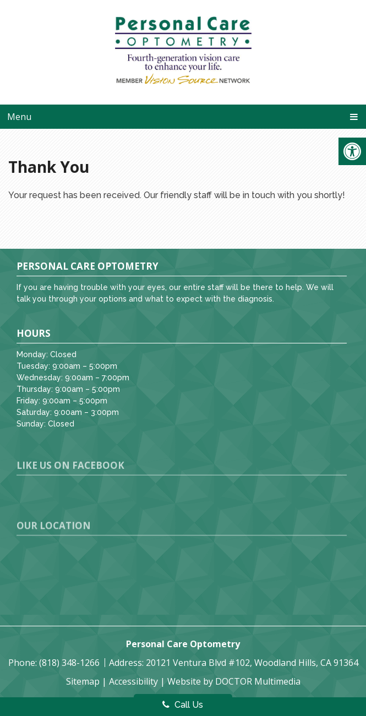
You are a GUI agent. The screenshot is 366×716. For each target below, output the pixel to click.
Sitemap (83, 681)
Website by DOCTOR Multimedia (234, 681)
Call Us (182, 704)
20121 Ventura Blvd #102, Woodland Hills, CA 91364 (252, 663)
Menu (19, 117)
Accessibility (133, 681)
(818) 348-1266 (70, 663)
